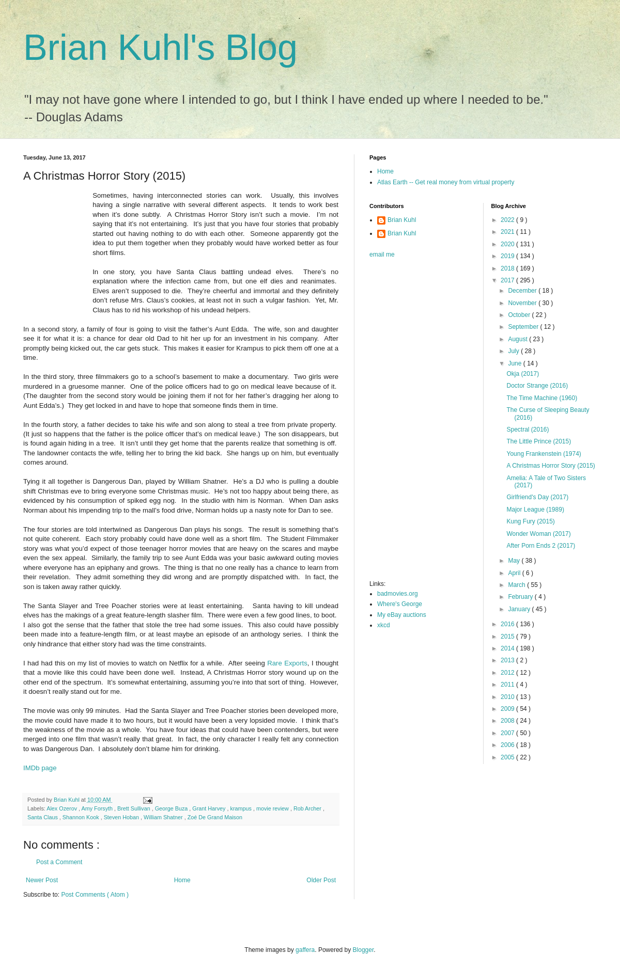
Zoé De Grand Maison (215, 817)
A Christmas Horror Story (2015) (550, 465)
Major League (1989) (535, 509)
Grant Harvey (209, 808)
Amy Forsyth (97, 808)
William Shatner (164, 817)
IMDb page (40, 768)
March (517, 585)
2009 (508, 708)
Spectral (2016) (527, 429)
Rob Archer (308, 808)
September (524, 326)
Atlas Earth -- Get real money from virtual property (445, 182)
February (521, 596)
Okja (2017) (522, 373)
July (514, 351)
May (514, 560)
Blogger (363, 949)
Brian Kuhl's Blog (160, 47)
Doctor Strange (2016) (537, 385)
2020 (508, 244)
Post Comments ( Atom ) (95, 894)
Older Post (321, 880)
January (520, 609)
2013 (508, 660)
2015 (508, 636)
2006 (508, 745)
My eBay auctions (401, 614)
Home (182, 880)
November (523, 303)
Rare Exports (287, 663)
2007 (508, 733)
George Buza (172, 808)
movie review (273, 808)
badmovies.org (397, 593)
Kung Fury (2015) (530, 521)
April (515, 573)
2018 (508, 268)
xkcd (383, 625)
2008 (508, 720)
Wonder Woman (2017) (538, 533)
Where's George (399, 604)
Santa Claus (43, 817)
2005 (508, 757)
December (523, 290)
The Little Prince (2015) (538, 441)
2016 (508, 624)
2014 (508, 648)
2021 (508, 231)
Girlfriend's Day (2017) (537, 497)
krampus (241, 808)
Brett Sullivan (134, 808)
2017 (508, 280)
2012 (508, 672)
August (518, 339)
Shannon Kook (82, 817)
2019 (508, 256)
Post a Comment (59, 862)
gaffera (305, 949)
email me (382, 254)
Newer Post (42, 880)
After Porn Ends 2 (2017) (540, 545)
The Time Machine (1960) (541, 398)
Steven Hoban (122, 817)
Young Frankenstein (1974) (543, 453)
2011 (508, 684)
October (520, 315)
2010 (508, 697)
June (515, 363)
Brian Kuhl (402, 220)
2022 (508, 220)
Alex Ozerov (63, 808)
